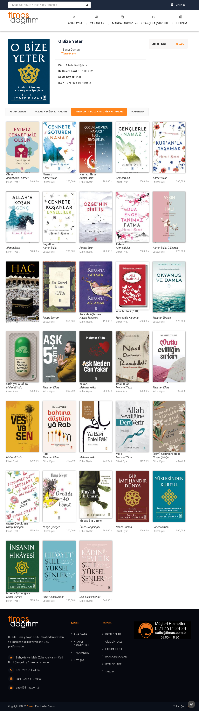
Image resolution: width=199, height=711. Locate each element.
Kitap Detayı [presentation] (19, 112)
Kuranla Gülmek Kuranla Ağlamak (90, 313)
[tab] (19, 112)
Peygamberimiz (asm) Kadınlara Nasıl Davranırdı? (167, 454)
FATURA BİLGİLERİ (115, 649)
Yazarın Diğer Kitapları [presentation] (55, 112)
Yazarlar (97, 20)
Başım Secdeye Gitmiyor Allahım (17, 383)
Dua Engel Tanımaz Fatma (128, 243)
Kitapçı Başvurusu (154, 20)
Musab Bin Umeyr (90, 521)
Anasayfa (75, 20)
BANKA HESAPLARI (116, 656)
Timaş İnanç (68, 53)
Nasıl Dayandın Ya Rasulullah (127, 383)
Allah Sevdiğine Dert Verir (129, 453)
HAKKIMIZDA (81, 652)
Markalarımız (122, 20)
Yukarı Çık (182, 706)
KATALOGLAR (113, 634)
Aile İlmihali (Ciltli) (128, 311)
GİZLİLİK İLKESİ (114, 641)
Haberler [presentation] (150, 112)
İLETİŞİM (181, 20)
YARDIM (109, 671)
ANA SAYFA (80, 634)
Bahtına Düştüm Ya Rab (55, 453)
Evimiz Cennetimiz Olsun (18, 174)
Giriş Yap (178, 4)
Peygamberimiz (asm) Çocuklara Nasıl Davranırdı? (17, 524)
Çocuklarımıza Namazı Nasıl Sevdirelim (89, 175)
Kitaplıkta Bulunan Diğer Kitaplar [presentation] (107, 112)
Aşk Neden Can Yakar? (89, 383)
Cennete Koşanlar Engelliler (54, 243)
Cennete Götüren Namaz (54, 174)
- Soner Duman (70, 50)
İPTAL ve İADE (113, 664)
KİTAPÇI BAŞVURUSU (81, 643)
